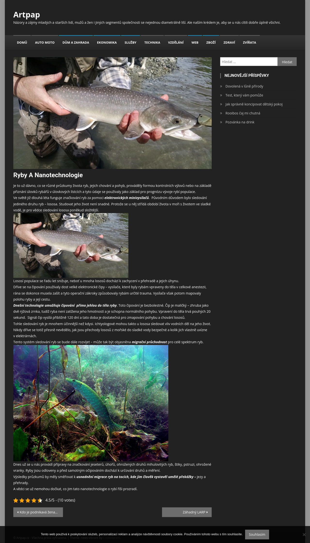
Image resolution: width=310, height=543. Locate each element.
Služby (131, 42)
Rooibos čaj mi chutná (242, 113)
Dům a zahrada (75, 42)
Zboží (211, 42)
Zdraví (229, 42)
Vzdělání (176, 42)
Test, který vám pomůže (244, 95)
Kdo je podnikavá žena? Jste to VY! (41, 512)
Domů (22, 42)
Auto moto (45, 42)
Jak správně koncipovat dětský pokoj (254, 104)
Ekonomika (107, 42)
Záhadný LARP (194, 512)
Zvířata (249, 42)
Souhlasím (257, 534)
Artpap (26, 14)
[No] (304, 534)
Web (195, 42)
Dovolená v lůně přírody (244, 86)
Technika (152, 42)
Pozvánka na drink (239, 122)
